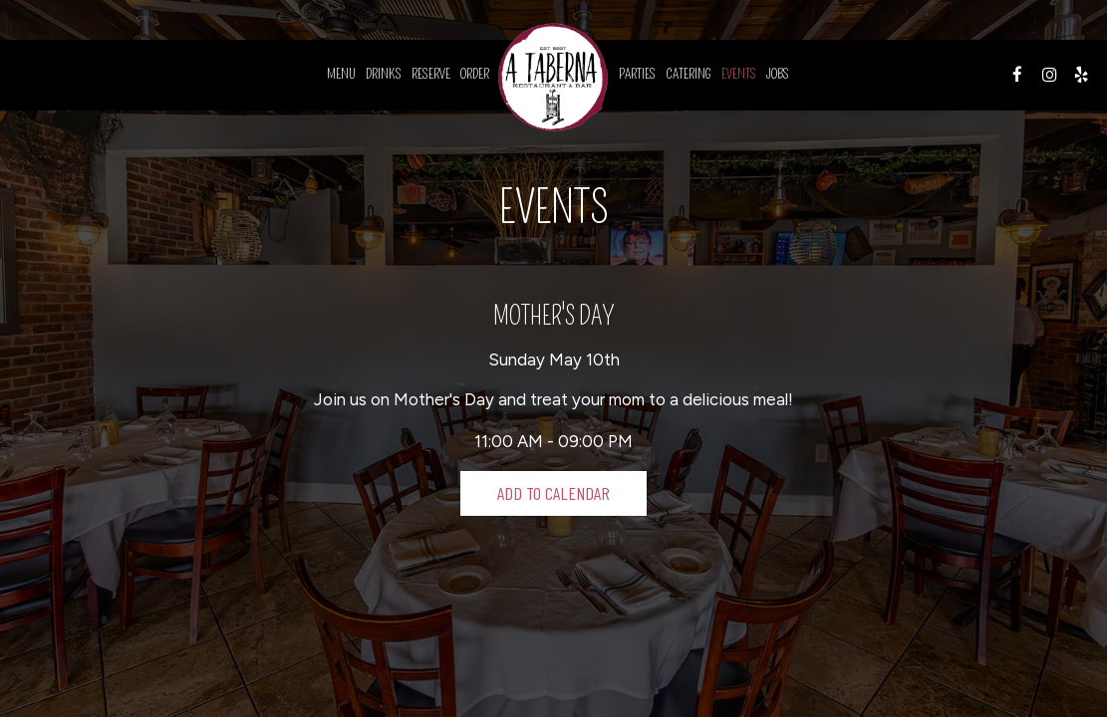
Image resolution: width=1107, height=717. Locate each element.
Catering (688, 74)
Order (474, 74)
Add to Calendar (553, 493)
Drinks (384, 74)
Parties (637, 74)
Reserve (431, 74)
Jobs (777, 74)
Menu (341, 74)
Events (738, 74)
